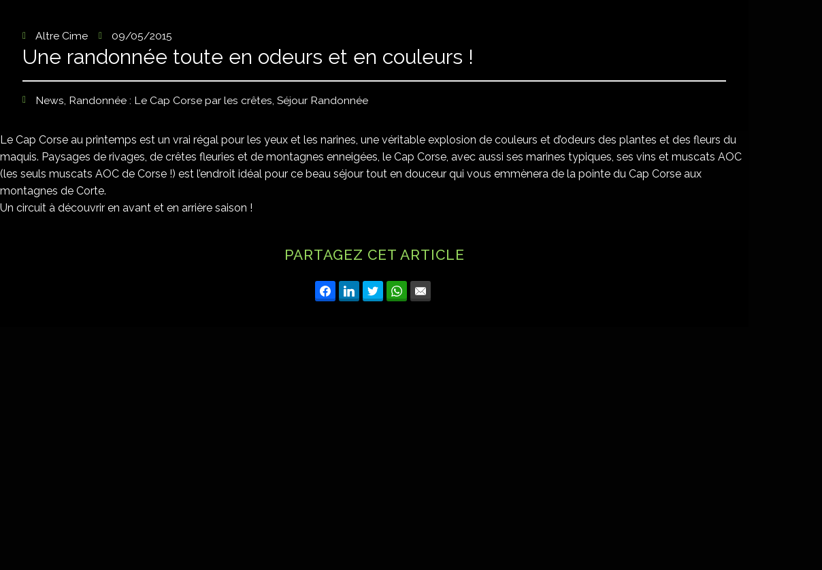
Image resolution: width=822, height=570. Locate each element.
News (49, 101)
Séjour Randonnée (323, 101)
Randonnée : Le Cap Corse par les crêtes (170, 101)
